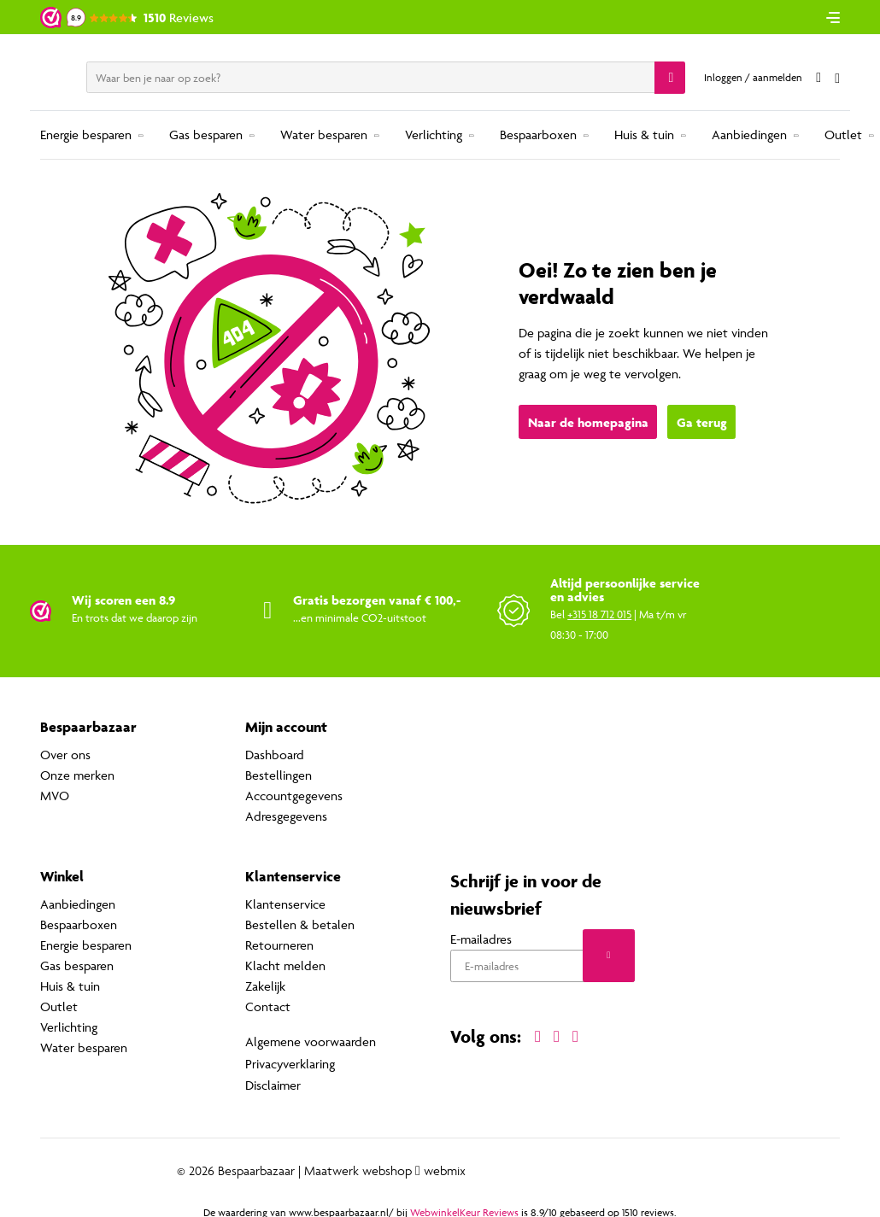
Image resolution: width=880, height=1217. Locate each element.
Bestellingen (278, 775)
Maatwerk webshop (358, 1166)
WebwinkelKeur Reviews (464, 1208)
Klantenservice (285, 904)
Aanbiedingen (749, 134)
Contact (267, 1006)
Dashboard (274, 754)
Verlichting (433, 134)
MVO (54, 795)
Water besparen (323, 134)
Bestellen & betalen (300, 924)
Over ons (65, 754)
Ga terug (702, 423)
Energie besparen (86, 134)
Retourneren (279, 945)
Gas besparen (206, 134)
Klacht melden (285, 965)
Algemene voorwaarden (310, 1041)
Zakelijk (265, 986)
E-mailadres (481, 940)
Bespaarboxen (538, 134)
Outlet (843, 134)
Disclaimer (273, 1082)
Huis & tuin (644, 134)
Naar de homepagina (588, 423)
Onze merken (77, 775)
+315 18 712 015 (599, 614)
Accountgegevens (294, 795)
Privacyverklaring (290, 1061)
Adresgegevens (286, 816)
